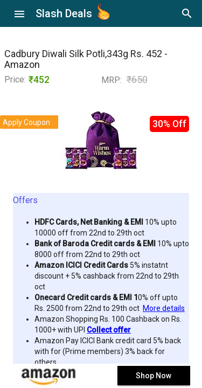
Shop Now (153, 375)
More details (164, 308)
